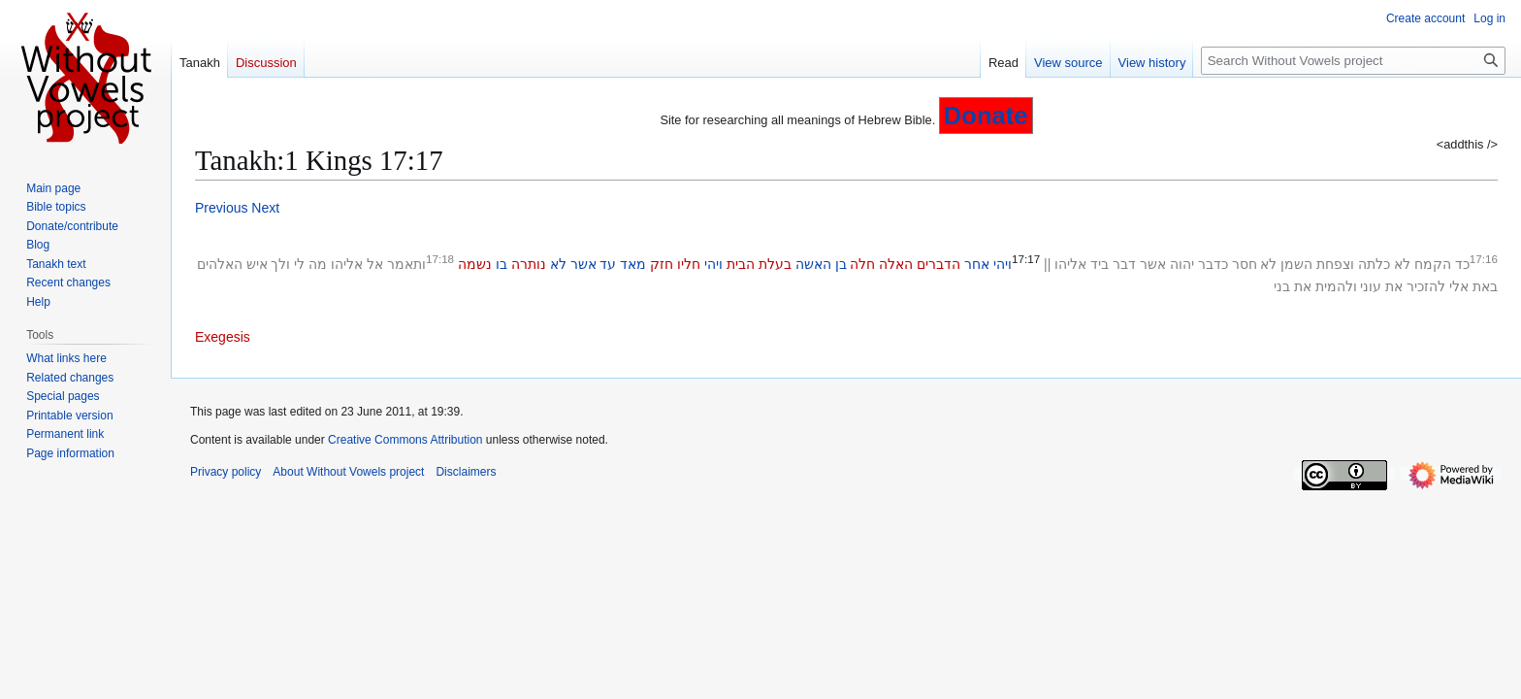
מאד (633, 264)
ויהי (1002, 264)
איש (257, 264)
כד (1462, 264)
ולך (280, 264)
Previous (221, 208)
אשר (1153, 264)
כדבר (1213, 264)
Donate (986, 115)
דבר (1124, 264)
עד (607, 264)
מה (317, 264)
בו (501, 264)
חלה (862, 264)
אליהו (1070, 264)
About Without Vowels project (348, 472)
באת (1485, 286)
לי (299, 264)
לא (1402, 264)
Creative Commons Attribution (405, 440)
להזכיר (1426, 286)
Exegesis (222, 337)
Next (265, 208)
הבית (741, 264)
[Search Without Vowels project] (1353, 61)
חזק (661, 264)
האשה (813, 264)
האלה (896, 264)
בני (1282, 286)
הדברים (938, 264)
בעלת (775, 264)
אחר (976, 264)
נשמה (475, 264)
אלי (1459, 286)
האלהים (220, 264)
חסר (1244, 264)
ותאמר (406, 264)
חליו (688, 264)
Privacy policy (225, 472)
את (1394, 286)
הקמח (1432, 264)
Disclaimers (466, 472)
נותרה (528, 264)
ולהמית (1336, 286)
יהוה (1182, 264)
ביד (1099, 264)
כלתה (1374, 264)
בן (841, 264)
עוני (1370, 286)
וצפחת (1335, 264)
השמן (1296, 264)
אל (375, 264)
